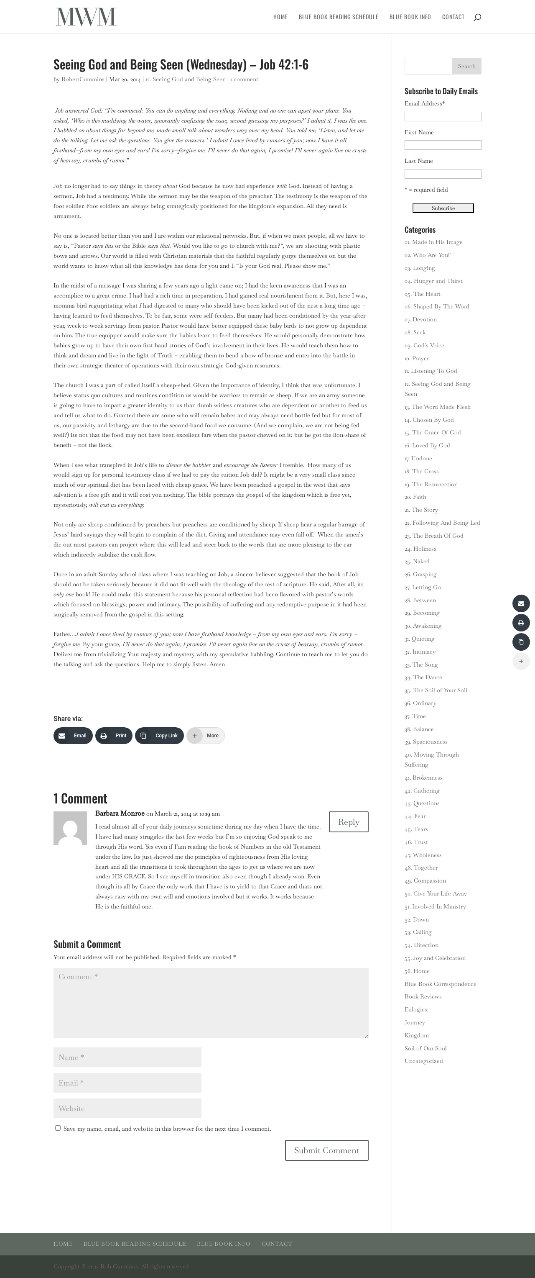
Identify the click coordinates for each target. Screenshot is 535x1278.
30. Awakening (423, 625)
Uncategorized (424, 1061)
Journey (415, 1022)
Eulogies (416, 1009)
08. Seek (415, 332)
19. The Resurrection (431, 484)
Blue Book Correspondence (440, 984)
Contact (453, 17)
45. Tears (416, 829)
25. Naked (417, 561)
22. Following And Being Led (442, 522)
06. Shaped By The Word (437, 306)
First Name (419, 132)
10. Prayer (417, 358)
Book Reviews (423, 996)
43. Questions (422, 803)
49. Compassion (425, 880)
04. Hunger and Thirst (434, 281)
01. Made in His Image (434, 242)
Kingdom (417, 1035)
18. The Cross (422, 471)
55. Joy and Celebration (435, 958)
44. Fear (415, 816)
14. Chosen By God (429, 419)
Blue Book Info (410, 17)
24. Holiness (420, 548)
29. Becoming (422, 612)
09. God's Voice (424, 345)
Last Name (419, 160)
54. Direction (421, 945)
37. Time (415, 716)
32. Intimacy (420, 651)
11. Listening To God (431, 371)
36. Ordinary (420, 703)
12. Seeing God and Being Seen (185, 79)
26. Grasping (421, 574)
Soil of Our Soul (426, 1048)
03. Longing (420, 268)
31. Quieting (420, 638)
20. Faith (415, 496)
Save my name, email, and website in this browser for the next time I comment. (167, 1128)
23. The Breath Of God (434, 535)
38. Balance (419, 729)
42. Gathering (422, 790)
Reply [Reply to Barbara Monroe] (348, 821)
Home (280, 17)
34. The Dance (423, 677)
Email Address (425, 103)
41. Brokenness (424, 777)
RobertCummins (82, 79)
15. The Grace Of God (433, 432)
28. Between (420, 600)
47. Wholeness (423, 855)
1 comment (244, 79)
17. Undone (418, 458)
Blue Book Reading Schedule (339, 17)
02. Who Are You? (428, 255)
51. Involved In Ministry (435, 906)
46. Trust (416, 842)
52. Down (417, 919)
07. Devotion (421, 319)
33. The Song (421, 664)
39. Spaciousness (426, 741)
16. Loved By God (427, 445)
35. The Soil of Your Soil (436, 690)
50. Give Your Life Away (436, 893)
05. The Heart (423, 294)
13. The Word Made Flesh (438, 407)
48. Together (421, 867)
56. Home (417, 971)
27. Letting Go (423, 587)
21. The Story (421, 509)
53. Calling (418, 932)
